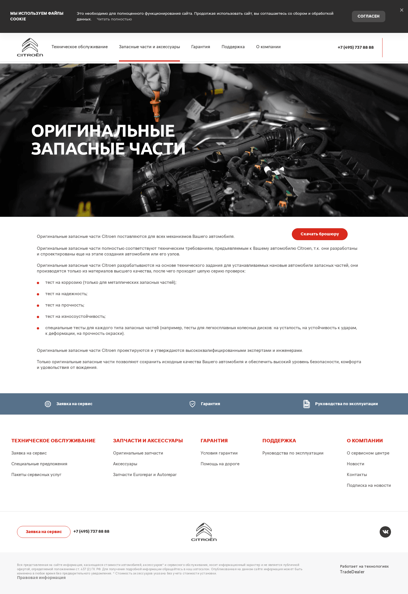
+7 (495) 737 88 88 (356, 37)
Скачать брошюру (320, 234)
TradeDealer (352, 572)
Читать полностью (114, 14)
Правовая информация (41, 578)
